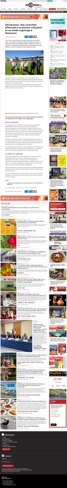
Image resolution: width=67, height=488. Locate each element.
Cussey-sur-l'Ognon (21, 219)
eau (6, 187)
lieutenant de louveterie (21, 377)
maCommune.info (30, 113)
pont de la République (37, 348)
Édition (35, 6)
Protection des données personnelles (10, 442)
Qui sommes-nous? (6, 439)
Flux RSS (4, 443)
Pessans (19, 368)
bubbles (28, 362)
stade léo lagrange (33, 187)
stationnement (44, 348)
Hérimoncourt (20, 263)
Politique (40, 322)
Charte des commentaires (8, 440)
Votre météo (58, 370)
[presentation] (39, 73)
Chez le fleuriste (55, 411)
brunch (27, 411)
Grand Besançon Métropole (28, 230)
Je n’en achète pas (55, 416)
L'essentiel (58, 43)
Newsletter (6, 449)
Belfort (19, 235)
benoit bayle (24, 362)
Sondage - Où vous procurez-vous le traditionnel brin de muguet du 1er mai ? (57, 406)
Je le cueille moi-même (56, 414)
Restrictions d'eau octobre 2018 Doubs (14, 113)
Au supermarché (55, 409)
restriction (26, 187)
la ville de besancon (31, 302)
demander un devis (7, 465)
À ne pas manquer (58, 293)
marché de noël (28, 316)
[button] (63, 1)
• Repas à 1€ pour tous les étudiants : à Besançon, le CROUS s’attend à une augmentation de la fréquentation (57, 47)
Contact (4, 437)
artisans (19, 316)
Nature (23, 416)
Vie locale (7, 22)
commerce (23, 316)
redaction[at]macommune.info (7, 459)
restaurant (19, 363)
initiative (25, 426)
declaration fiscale (20, 302)
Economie (25, 307)
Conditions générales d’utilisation (9, 446)
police (41, 347)
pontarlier (33, 316)
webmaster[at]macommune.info (8, 472)
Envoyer (53, 424)
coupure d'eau (20, 230)
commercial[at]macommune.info (8, 462)
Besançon (19, 292)
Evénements (23, 235)
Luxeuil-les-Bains (21, 250)
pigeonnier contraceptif (34, 426)
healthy (42, 362)
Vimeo (36, 113)
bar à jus (19, 362)
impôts (26, 302)
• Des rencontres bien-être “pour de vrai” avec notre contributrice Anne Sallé (57, 64)
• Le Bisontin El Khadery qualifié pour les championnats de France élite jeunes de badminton (57, 60)
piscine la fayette (12, 187)
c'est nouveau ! (33, 362)
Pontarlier (19, 307)
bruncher (31, 411)
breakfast (23, 411)
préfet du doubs (31, 377)
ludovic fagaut (38, 345)
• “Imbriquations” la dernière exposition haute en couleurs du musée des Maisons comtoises (57, 52)
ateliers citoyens (20, 426)
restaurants (35, 411)
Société (26, 250)
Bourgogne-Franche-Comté (23, 277)
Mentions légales (6, 445)
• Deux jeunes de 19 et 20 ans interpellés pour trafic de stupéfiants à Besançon (57, 56)
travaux (34, 230)
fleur (18, 245)
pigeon (29, 426)
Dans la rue (54, 413)
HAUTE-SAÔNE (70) (5, 206)
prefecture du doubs (19, 187)
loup (27, 377)
